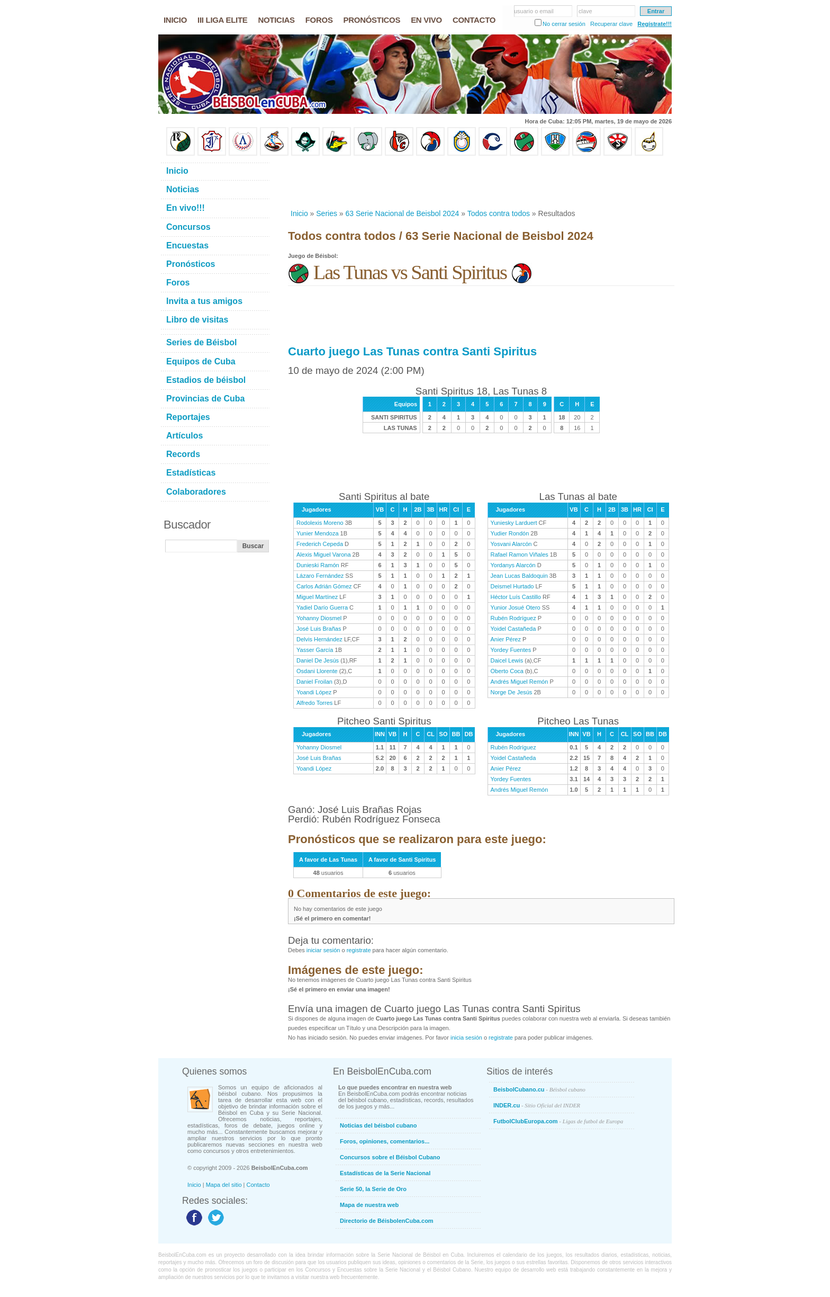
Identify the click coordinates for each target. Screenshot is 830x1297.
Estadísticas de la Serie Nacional (385, 1173)
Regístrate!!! (654, 24)
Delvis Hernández (319, 639)
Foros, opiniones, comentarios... (384, 1141)
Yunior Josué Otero (515, 607)
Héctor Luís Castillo (516, 597)
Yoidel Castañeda (513, 628)
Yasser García (314, 650)
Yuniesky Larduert (514, 523)
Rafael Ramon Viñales (519, 554)
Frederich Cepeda (319, 544)
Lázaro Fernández (320, 576)
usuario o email (534, 11)
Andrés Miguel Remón (519, 681)
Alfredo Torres (314, 703)
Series (326, 213)
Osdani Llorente (317, 671)
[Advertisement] (480, 182)
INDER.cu (536, 1105)
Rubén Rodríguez (513, 618)
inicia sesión (466, 1037)
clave (585, 11)
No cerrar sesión (564, 24)
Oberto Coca (507, 671)
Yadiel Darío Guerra (322, 607)
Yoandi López (313, 692)
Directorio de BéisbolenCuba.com (387, 1221)
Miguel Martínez (317, 597)
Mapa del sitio (224, 1185)
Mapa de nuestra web (369, 1205)
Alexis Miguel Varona (323, 554)
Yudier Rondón (510, 533)
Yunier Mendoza (317, 533)
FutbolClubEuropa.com (558, 1121)
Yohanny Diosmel (318, 618)
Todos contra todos (498, 213)
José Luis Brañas (318, 628)
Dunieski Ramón (317, 565)
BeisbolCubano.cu (539, 1089)
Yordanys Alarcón (513, 565)
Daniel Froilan (314, 681)
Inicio (299, 213)
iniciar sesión (323, 950)
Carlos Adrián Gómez (324, 586)
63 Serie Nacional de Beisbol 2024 (402, 213)
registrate (359, 950)
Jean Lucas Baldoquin (519, 576)
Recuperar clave (611, 24)
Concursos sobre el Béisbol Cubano (390, 1157)
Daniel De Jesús (317, 660)
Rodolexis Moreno (320, 523)
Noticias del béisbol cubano (378, 1125)
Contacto (258, 1185)
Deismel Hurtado (512, 586)
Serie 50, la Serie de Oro (373, 1189)
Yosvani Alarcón (511, 544)
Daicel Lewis (507, 660)
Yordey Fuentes (511, 650)
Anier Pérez (506, 639)
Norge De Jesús (512, 692)
